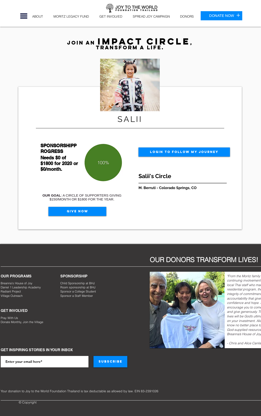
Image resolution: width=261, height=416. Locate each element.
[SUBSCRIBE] (110, 361)
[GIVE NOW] (77, 211)
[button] (24, 16)
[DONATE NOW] (221, 15)
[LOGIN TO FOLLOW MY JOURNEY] (184, 152)
